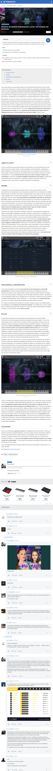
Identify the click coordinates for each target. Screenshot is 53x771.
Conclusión (9, 81)
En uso (8, 79)
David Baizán (10, 464)
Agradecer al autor (12, 473)
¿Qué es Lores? (10, 72)
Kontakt (5, 454)
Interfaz (8, 74)
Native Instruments (15, 449)
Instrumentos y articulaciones (13, 77)
